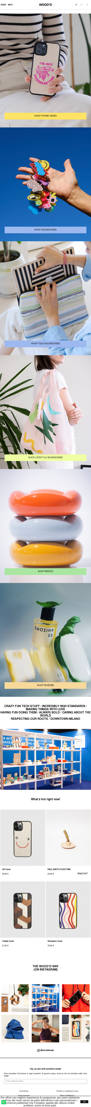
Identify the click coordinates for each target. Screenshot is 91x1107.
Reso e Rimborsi (67, 1096)
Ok (84, 1102)
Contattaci (23, 1091)
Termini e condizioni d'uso (67, 1091)
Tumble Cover (8, 941)
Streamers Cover (55, 941)
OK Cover (6, 870)
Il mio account (24, 1096)
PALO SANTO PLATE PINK (59, 870)
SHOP (4, 5)
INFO (10, 5)
